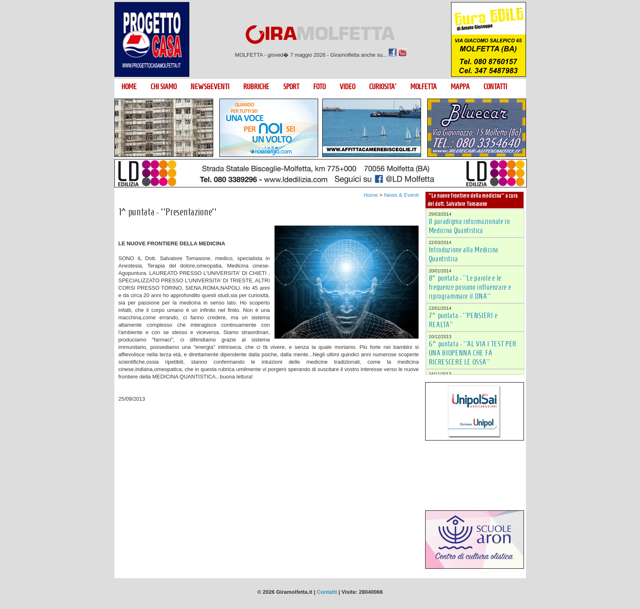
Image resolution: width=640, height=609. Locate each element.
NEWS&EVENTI (210, 87)
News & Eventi (401, 195)
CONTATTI (495, 87)
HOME (129, 87)
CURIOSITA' (382, 87)
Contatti (327, 592)
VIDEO (347, 87)
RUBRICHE (256, 87)
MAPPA (460, 87)
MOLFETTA (423, 87)
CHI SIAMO (164, 87)
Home (370, 195)
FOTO (319, 87)
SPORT (291, 87)
